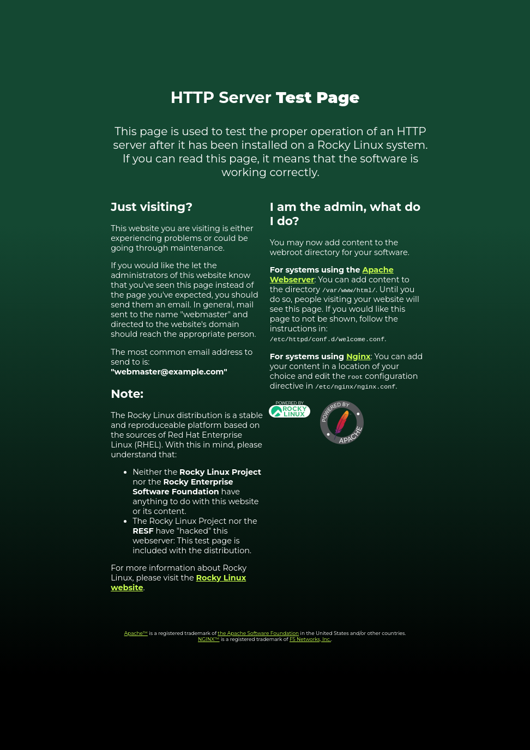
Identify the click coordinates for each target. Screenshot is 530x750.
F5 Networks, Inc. (310, 639)
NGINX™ (209, 639)
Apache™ (136, 633)
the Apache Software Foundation (258, 633)
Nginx (358, 356)
